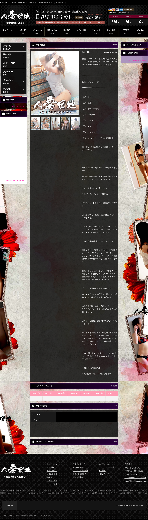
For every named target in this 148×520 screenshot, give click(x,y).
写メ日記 (66, 31)
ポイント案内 (14, 64)
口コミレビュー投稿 (106, 467)
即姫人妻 (14, 56)
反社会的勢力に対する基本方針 (27, 515)
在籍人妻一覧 (52, 470)
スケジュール (37, 31)
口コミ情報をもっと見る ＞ (137, 60)
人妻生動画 (14, 73)
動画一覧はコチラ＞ (18, 106)
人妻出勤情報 (52, 474)
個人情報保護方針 (47, 515)
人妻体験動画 (78, 467)
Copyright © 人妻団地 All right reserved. (129, 505)
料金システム (52, 31)
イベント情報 (81, 31)
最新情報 (50, 467)
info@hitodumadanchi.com (135, 477)
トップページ (7, 31)
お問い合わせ (104, 474)
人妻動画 (125, 31)
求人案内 (140, 31)
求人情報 (102, 470)
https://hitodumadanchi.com (136, 481)
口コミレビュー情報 (80, 470)
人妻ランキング (79, 464)
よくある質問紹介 (80, 474)
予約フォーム (104, 464)
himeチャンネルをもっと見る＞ (15, 181)
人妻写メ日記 (52, 480)
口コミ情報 (111, 31)
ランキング (96, 31)
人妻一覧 (22, 31)
